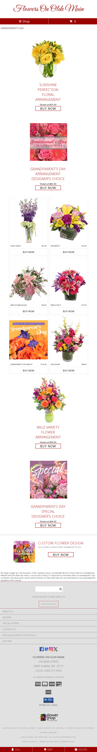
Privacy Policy (30, 741)
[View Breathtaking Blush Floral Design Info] (28, 280)
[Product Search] (49, 589)
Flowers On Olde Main (48, 9)
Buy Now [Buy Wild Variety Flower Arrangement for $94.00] (48, 446)
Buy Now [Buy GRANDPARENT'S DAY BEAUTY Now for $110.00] (28, 370)
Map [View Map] (48, 749)
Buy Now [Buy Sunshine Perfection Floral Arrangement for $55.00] (48, 108)
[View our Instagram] (51, 650)
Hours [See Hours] (81, 749)
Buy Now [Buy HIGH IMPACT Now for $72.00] (68, 252)
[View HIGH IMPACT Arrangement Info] (68, 221)
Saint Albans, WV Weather (34, 737)
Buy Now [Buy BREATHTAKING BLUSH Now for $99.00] (28, 311)
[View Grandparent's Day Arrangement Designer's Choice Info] (48, 142)
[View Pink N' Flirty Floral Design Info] (68, 280)
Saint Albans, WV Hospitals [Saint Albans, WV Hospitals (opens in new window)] (52, 728)
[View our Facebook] (42, 650)
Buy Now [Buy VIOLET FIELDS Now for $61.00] (28, 252)
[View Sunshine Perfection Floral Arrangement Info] (48, 58)
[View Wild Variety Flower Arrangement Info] (48, 400)
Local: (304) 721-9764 (49, 670)
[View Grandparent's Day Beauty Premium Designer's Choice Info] (28, 339)
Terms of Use (68, 741)
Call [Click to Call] (16, 749)
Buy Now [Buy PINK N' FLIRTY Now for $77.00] (68, 311)
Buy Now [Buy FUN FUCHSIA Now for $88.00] (68, 370)
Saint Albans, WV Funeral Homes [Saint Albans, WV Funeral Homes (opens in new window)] (19, 728)
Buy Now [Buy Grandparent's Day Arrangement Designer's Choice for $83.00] (48, 188)
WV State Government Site (62, 737)
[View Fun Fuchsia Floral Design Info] (68, 339)
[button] (48, 700)
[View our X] (55, 650)
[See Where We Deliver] (48, 604)
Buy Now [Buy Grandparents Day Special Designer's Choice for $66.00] (48, 525)
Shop (24, 21)
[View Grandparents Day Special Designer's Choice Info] (48, 479)
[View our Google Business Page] (46, 650)
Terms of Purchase (49, 741)
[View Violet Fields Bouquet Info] (28, 221)
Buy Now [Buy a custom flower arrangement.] (61, 554)
